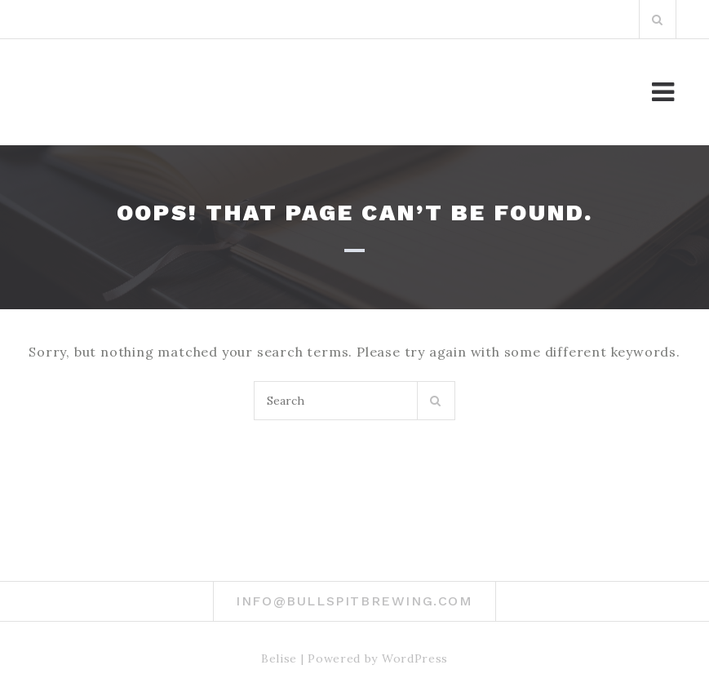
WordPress (415, 658)
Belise (279, 658)
